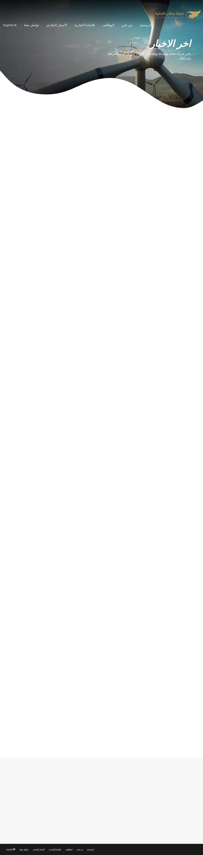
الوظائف (108, 25)
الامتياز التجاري (56, 25)
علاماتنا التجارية (84, 25)
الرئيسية (145, 25)
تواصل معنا (31, 25)
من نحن (127, 25)
